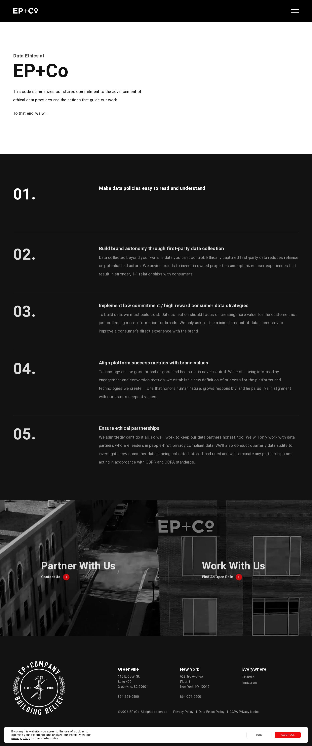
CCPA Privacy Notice (244, 711)
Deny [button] (259, 735)
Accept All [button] (287, 735)
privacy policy (20, 738)
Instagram (249, 682)
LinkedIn (248, 677)
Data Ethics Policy (212, 711)
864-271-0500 (128, 696)
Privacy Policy (183, 711)
